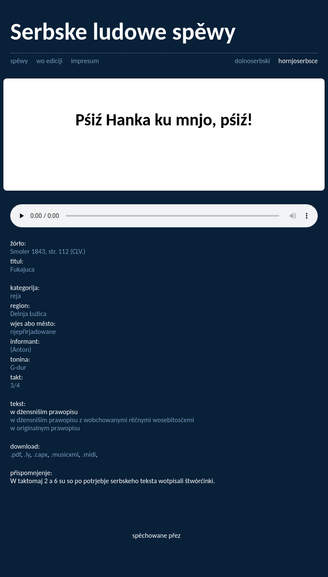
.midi (89, 454)
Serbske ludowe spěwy (123, 31)
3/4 (15, 385)
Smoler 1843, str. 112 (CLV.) (47, 251)
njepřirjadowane (33, 332)
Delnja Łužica (28, 314)
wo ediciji (49, 61)
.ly (27, 454)
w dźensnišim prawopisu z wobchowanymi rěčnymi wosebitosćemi (102, 420)
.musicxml (65, 454)
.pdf (15, 454)
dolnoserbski (252, 61)
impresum (85, 61)
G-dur (18, 367)
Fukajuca (22, 269)
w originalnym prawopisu (45, 428)
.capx (40, 454)
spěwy (19, 61)
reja (15, 296)
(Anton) (20, 349)
